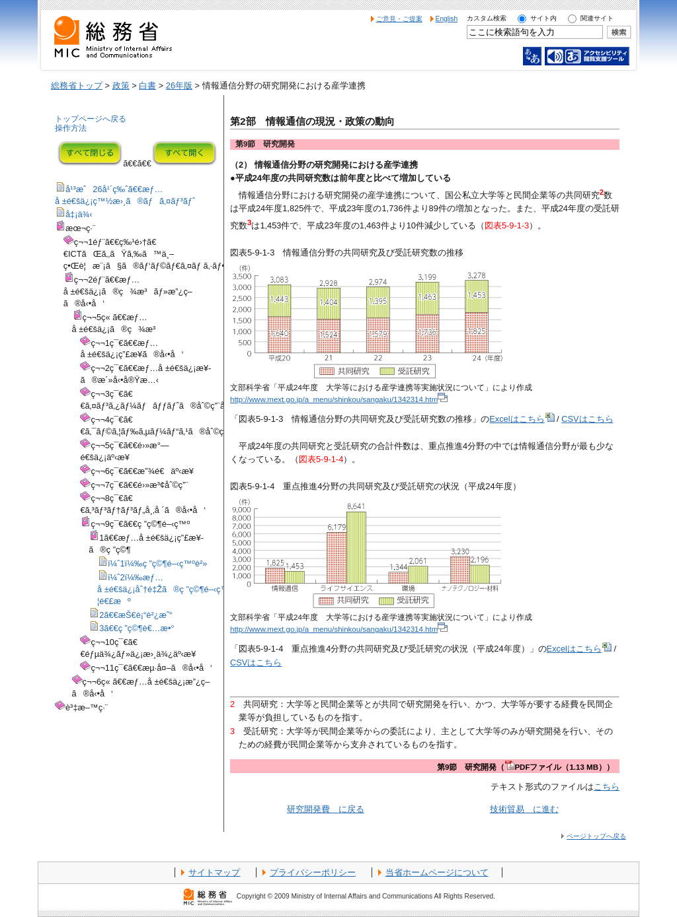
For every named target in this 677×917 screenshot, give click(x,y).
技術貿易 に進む (524, 809)
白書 (147, 85)
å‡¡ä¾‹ (79, 214)
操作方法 (71, 128)
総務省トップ (76, 85)
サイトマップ (214, 872)
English (447, 18)
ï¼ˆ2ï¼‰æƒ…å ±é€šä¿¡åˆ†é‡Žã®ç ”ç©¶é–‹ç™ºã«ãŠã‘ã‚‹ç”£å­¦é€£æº (202, 589)
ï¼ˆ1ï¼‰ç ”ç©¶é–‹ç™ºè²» (157, 563)
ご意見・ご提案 (399, 18)
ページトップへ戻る (596, 836)
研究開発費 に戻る (325, 809)
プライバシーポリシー (313, 872)
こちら (606, 787)
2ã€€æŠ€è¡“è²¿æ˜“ (135, 615)
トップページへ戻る (90, 119)
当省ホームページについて (437, 872)
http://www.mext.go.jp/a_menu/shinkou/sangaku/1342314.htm (339, 399)
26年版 (179, 85)
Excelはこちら (521, 419)
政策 (121, 85)
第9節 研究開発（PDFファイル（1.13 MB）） (525, 767)
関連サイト (597, 18)
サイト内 (543, 18)
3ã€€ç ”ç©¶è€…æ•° (136, 628)
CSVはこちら (587, 419)
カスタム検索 (486, 18)
